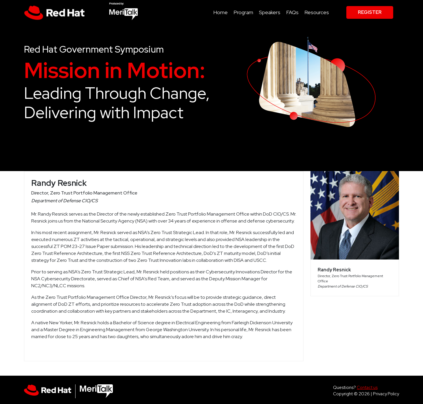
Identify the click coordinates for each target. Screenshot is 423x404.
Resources (316, 12)
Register (370, 12)
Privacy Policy (386, 393)
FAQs (292, 12)
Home (220, 12)
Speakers (269, 12)
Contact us (367, 387)
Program (243, 12)
